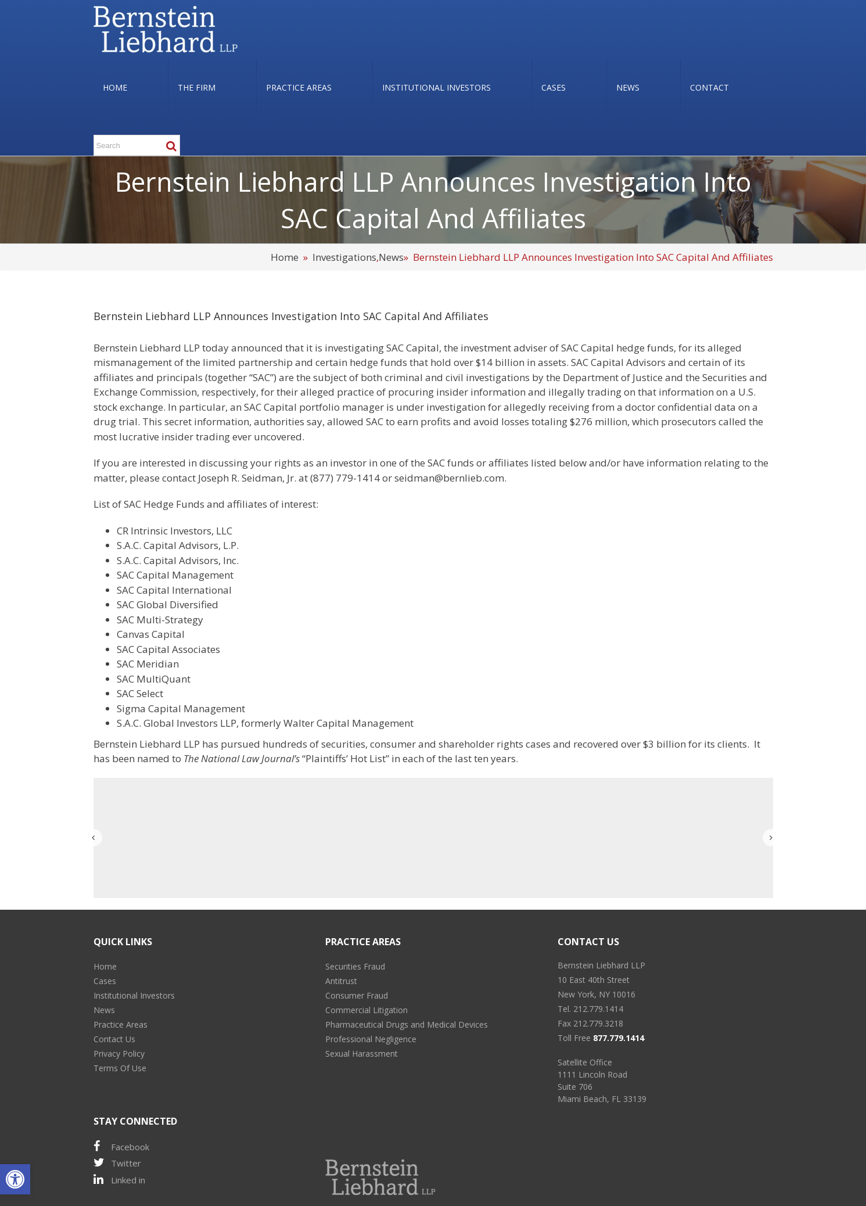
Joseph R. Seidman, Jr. (247, 477)
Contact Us (114, 1039)
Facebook (121, 1146)
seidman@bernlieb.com (449, 477)
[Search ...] (137, 145)
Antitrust (341, 980)
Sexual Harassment (361, 1053)
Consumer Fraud (356, 995)
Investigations (344, 257)
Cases (105, 980)
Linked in (119, 1179)
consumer (393, 744)
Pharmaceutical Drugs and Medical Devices (406, 1024)
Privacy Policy (119, 1053)
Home (285, 257)
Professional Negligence (370, 1039)
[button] (15, 1179)
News (391, 257)
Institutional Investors (134, 995)
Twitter (117, 1163)
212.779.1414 (598, 1008)
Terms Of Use (120, 1068)
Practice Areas (121, 1024)
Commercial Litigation (366, 1009)
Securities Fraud (355, 966)
